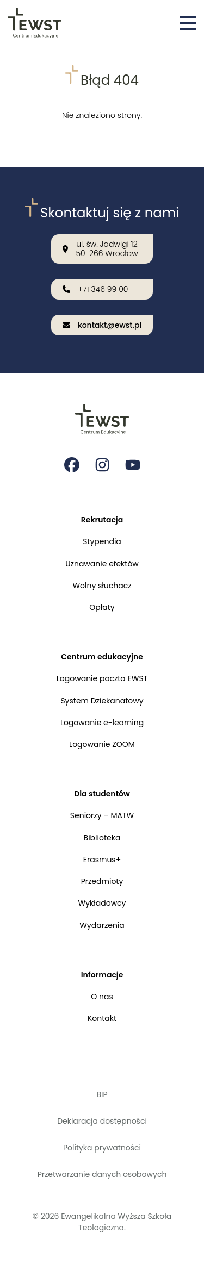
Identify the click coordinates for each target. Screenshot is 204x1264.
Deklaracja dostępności (102, 1121)
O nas (102, 996)
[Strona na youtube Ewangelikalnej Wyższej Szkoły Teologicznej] (132, 465)
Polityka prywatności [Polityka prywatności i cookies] (102, 1147)
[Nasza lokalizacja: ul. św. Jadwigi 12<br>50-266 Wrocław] (102, 249)
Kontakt (102, 1018)
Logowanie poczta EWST (102, 678)
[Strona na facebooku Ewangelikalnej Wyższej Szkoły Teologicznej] (71, 465)
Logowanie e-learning (102, 722)
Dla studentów (102, 793)
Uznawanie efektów (102, 563)
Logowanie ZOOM (102, 744)
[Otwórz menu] (188, 23)
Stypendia (102, 541)
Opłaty (101, 607)
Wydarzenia (102, 925)
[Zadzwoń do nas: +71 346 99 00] (102, 289)
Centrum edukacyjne (102, 656)
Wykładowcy (102, 903)
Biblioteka (102, 837)
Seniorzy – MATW (102, 815)
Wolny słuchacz (101, 585)
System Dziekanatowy (101, 700)
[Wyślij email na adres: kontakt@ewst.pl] (102, 325)
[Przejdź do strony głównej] (34, 23)
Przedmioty (102, 881)
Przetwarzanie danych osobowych (102, 1174)
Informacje (102, 974)
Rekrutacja (102, 519)
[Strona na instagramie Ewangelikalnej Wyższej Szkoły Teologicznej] (102, 465)
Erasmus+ (102, 859)
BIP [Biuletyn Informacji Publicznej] (101, 1094)
